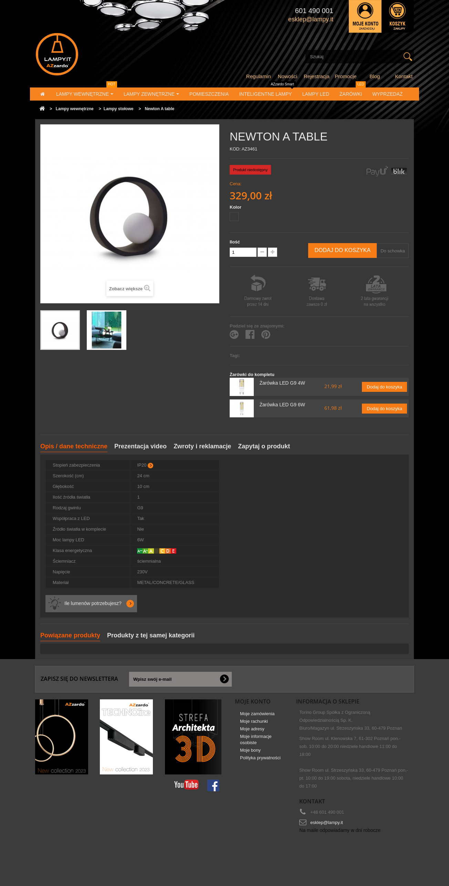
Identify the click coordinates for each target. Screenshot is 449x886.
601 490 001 (314, 10)
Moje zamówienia (257, 716)
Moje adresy (252, 731)
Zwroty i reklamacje (202, 446)
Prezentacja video (140, 446)
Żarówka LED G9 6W (282, 404)
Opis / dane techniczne (73, 446)
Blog (374, 76)
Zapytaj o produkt (264, 446)
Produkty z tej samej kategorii (151, 635)
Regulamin (258, 76)
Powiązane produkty (70, 635)
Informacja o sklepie (327, 701)
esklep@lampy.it (326, 822)
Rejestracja (317, 76)
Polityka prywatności (260, 760)
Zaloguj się (365, 16)
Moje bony (250, 752)
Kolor (236, 207)
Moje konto (253, 701)
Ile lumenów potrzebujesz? (93, 603)
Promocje (345, 76)
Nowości (287, 76)
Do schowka (392, 250)
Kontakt (404, 76)
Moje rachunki (254, 724)
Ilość (235, 241)
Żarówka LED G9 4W (282, 383)
